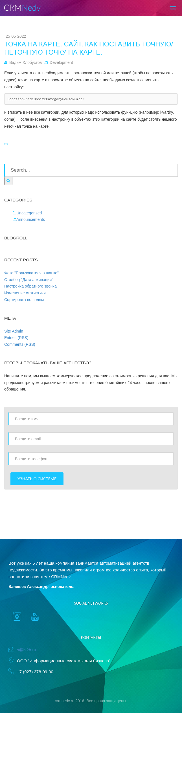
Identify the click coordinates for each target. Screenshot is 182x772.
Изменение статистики (25, 293)
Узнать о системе (36, 478)
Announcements (30, 219)
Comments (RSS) (19, 344)
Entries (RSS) (16, 337)
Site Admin (13, 331)
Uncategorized (29, 213)
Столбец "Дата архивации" (28, 279)
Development (61, 62)
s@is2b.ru (26, 649)
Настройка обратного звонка (30, 286)
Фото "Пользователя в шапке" (31, 273)
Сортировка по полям (24, 299)
